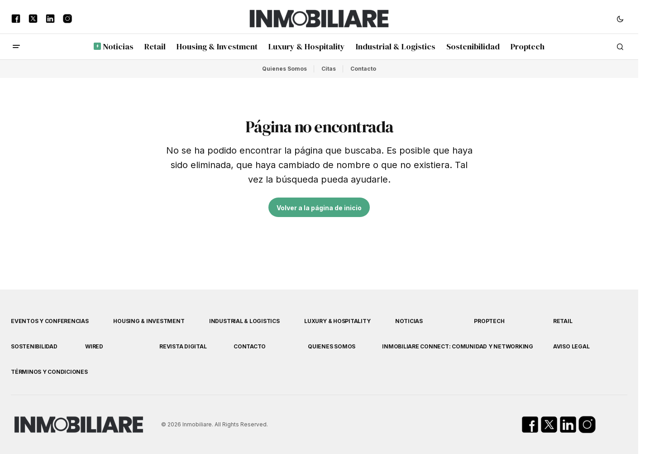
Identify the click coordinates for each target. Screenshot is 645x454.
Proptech (489, 321)
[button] (620, 18)
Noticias (409, 321)
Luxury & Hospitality (337, 321)
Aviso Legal (571, 346)
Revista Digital (182, 346)
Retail (563, 321)
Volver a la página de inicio (319, 208)
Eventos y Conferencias (50, 321)
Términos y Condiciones (49, 371)
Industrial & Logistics (244, 321)
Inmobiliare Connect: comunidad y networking (457, 346)
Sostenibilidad (34, 346)
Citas (328, 68)
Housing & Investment (148, 321)
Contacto (363, 68)
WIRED (94, 346)
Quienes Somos (284, 68)
